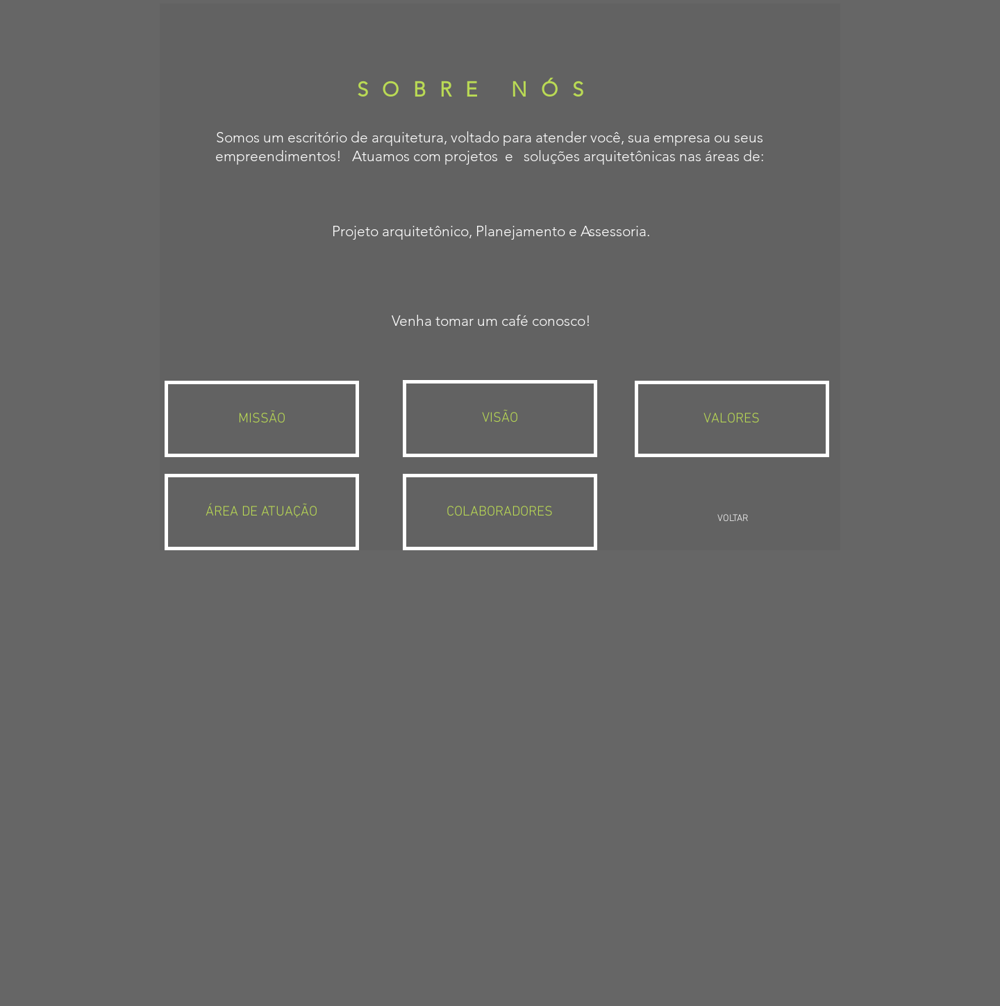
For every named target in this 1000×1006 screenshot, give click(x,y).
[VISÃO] (499, 418)
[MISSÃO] (261, 419)
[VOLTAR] (733, 519)
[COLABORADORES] (499, 512)
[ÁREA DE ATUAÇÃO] (261, 512)
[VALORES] (731, 419)
